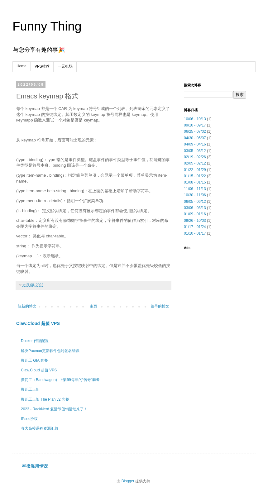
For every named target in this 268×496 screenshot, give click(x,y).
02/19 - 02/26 (195, 157)
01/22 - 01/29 (195, 170)
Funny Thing (47, 26)
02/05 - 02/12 (195, 163)
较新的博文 (27, 306)
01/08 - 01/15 (195, 182)
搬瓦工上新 (30, 389)
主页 (93, 306)
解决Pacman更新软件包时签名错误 (50, 351)
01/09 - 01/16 (195, 214)
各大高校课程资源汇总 (39, 428)
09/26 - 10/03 (195, 220)
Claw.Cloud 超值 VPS (38, 323)
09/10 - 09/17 (195, 125)
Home (21, 66)
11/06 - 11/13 (195, 189)
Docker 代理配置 (35, 341)
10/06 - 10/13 (195, 119)
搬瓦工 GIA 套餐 (34, 360)
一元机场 (65, 66)
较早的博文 (160, 306)
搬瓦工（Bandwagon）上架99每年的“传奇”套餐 (60, 380)
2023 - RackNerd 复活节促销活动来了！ (54, 409)
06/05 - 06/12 (195, 201)
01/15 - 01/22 (195, 176)
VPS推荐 (42, 66)
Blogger (128, 481)
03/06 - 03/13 (195, 208)
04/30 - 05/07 (195, 138)
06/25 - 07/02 (195, 131)
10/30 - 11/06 (195, 195)
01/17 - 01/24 (195, 227)
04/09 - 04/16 (195, 144)
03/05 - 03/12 (195, 151)
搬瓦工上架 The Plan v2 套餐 (45, 399)
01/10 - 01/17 (195, 233)
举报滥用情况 (35, 466)
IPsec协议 (29, 419)
